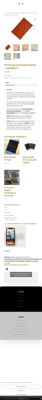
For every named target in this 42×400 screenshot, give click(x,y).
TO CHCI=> (7, 251)
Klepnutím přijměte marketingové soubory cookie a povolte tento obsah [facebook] (21, 274)
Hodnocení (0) (10, 85)
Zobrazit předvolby (21, 394)
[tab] (21, 82)
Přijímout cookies (21, 386)
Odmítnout (21, 390)
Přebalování (7, 212)
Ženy (5, 210)
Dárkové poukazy (9, 215)
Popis (7, 82)
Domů (5, 13)
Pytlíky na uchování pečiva (26, 13)
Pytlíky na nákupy (10, 220)
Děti (5, 207)
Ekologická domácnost (13, 13)
